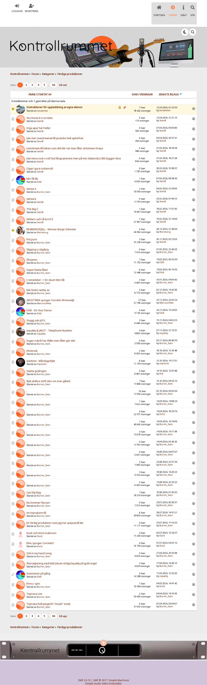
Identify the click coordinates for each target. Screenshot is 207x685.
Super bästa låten (37, 258)
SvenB (40, 109)
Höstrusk (32, 339)
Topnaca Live (34, 582)
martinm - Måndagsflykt (40, 349)
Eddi (39, 170)
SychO (116, 678)
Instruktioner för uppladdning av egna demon (54, 95)
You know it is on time (39, 106)
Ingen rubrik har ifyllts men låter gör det (50, 329)
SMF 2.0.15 (84, 668)
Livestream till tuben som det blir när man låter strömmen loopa (64, 136)
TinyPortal (96, 675)
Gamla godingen (36, 359)
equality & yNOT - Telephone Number (49, 319)
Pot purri (31, 227)
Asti (161, 361)
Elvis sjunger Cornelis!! (40, 531)
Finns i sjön (33, 572)
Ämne (32, 82)
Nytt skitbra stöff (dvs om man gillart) (48, 369)
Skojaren (31, 248)
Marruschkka (44, 291)
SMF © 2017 (100, 668)
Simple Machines (119, 668)
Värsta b (31, 187)
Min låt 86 (32, 167)
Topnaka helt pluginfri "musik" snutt (48, 592)
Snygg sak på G (35, 308)
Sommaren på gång (38, 562)
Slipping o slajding (37, 238)
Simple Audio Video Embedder (103, 671)
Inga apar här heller (38, 116)
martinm (41, 352)
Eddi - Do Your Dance (39, 298)
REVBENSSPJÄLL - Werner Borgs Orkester (51, 217)
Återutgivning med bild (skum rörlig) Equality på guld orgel (61, 551)
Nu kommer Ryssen (38, 491)
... (49, 73)
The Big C (32, 197)
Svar (135, 82)
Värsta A (31, 177)
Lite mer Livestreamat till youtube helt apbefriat (54, 126)
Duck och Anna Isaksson (41, 521)
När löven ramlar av (38, 278)
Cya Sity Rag (33, 481)
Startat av (44, 82)
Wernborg (42, 220)
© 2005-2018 (110, 675)
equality (41, 322)
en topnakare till (36, 501)
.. (27, 410)
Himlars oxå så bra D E (39, 207)
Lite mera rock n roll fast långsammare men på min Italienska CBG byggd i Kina (73, 146)
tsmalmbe (42, 99)
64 (53, 73)
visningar (146, 82)
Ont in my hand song (39, 541)
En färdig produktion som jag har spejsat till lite (54, 511)
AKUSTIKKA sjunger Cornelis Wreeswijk (50, 288)
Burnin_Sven (43, 180)
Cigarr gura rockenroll (39, 157)
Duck (162, 402)
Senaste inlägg (170, 82)
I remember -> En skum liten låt (45, 268)
